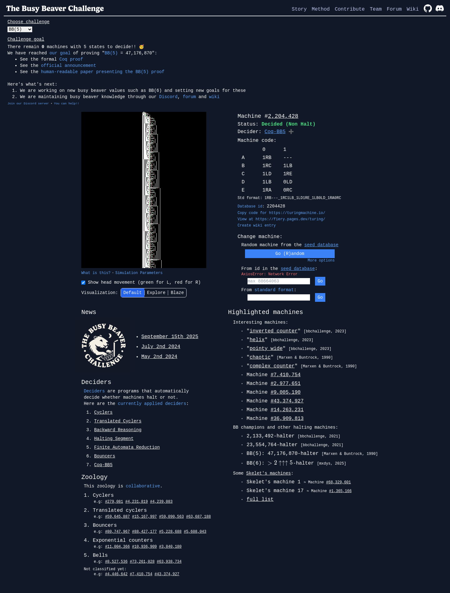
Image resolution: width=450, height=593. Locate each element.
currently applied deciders (152, 403)
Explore (156, 292)
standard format (274, 289)
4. (109, 438)
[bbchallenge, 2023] (325, 331)
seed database (321, 244)
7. (99, 464)
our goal (59, 53)
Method (321, 9)
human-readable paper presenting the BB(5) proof (102, 71)
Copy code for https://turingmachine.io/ (281, 213)
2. (113, 421)
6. (100, 456)
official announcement (68, 65)
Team (376, 9)
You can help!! (66, 103)
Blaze (177, 292)
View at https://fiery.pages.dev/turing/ (281, 219)
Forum (394, 9)
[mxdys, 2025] (331, 463)
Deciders (94, 391)
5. (123, 447)
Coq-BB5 (275, 132)
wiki (214, 96)
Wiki (413, 9)
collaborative (143, 486)
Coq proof (71, 59)
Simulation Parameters (138, 273)
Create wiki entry (257, 225)
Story (299, 9)
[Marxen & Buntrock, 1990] (305, 358)
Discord (168, 96)
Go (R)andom (289, 253)
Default (132, 292)
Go (320, 281)
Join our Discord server (28, 103)
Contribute (350, 9)
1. (99, 412)
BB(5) (111, 53)
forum (189, 96)
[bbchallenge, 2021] (319, 436)
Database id (250, 206)
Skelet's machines (268, 473)
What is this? (96, 273)
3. (113, 429)
